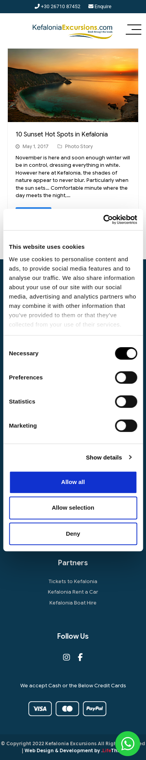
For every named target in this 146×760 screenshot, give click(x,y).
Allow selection (73, 507)
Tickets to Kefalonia (73, 581)
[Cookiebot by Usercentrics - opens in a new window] (104, 220)
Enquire (100, 6)
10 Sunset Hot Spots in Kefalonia (62, 134)
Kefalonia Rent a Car (73, 592)
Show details (104, 457)
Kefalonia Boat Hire (73, 602)
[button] (133, 30)
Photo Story (79, 146)
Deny (73, 533)
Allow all (73, 482)
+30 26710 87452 (58, 6)
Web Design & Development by (75, 750)
